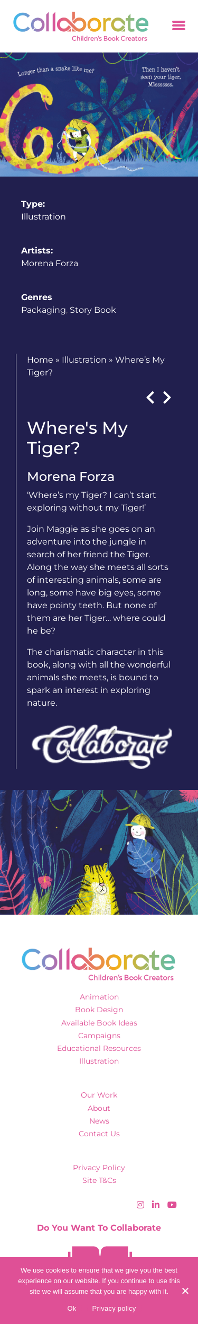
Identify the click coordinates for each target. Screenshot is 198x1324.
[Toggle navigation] (178, 26)
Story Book (93, 310)
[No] (185, 1290)
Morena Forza (49, 263)
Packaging (43, 310)
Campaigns (99, 1035)
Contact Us (99, 1133)
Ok (71, 1308)
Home (40, 360)
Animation (99, 997)
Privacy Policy (99, 1167)
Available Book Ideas (99, 1023)
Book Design (99, 1009)
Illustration (43, 217)
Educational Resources (99, 1048)
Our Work (99, 1095)
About (99, 1108)
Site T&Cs (99, 1180)
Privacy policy (114, 1308)
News (99, 1121)
